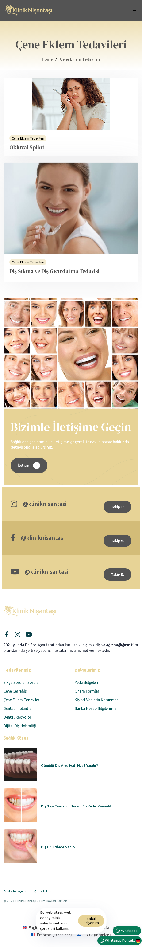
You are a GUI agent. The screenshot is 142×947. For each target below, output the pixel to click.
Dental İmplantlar (18, 708)
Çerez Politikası (44, 891)
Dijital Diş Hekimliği (20, 726)
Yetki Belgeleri (86, 682)
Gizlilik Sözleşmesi (15, 891)
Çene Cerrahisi (16, 691)
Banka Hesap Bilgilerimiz (95, 708)
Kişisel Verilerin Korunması (97, 700)
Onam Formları (87, 691)
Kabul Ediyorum (91, 921)
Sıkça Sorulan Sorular (22, 682)
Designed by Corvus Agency (26, 907)
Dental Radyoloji (18, 717)
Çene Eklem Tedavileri (22, 700)
